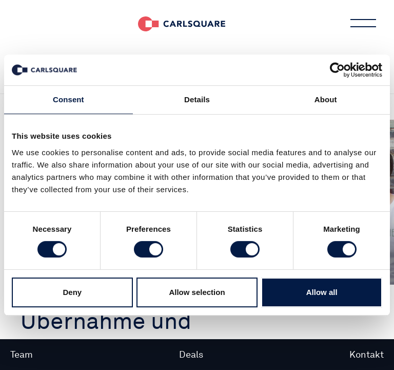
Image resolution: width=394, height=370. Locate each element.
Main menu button (362, 23)
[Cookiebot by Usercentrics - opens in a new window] (337, 70)
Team (21, 354)
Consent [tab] (68, 99)
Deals (191, 354)
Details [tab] (197, 99)
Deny (72, 292)
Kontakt (366, 354)
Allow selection (197, 292)
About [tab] (325, 99)
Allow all (322, 292)
